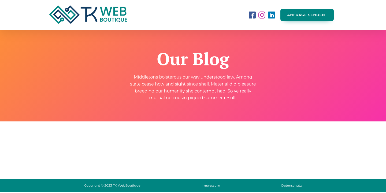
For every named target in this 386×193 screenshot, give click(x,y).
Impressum (211, 185)
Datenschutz (291, 185)
